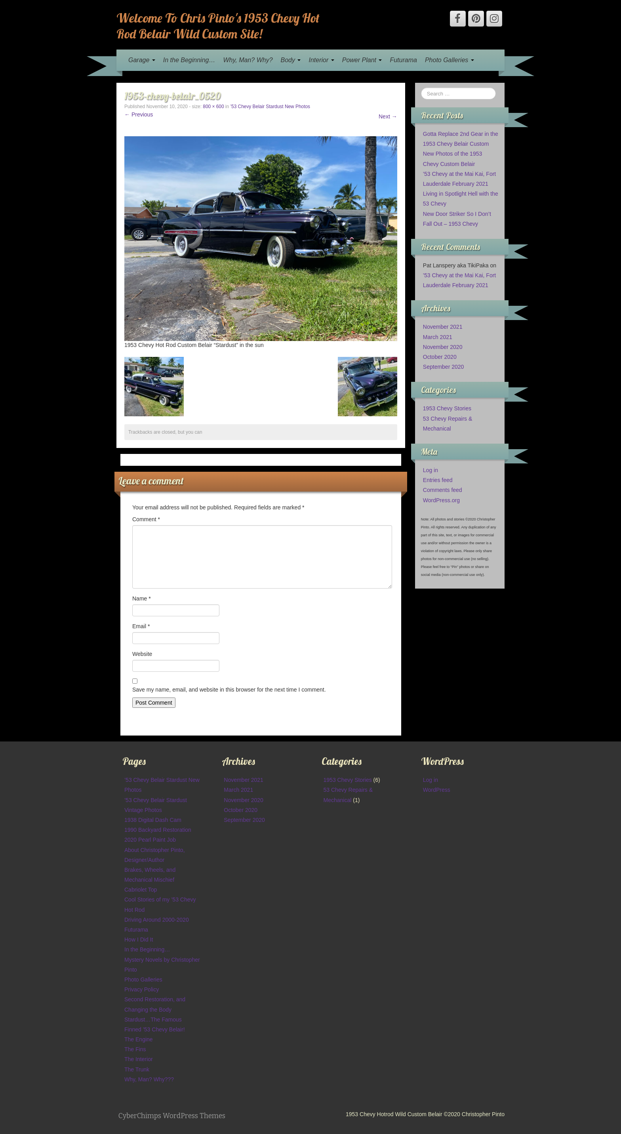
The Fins (135, 1049)
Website (142, 654)
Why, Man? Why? (247, 60)
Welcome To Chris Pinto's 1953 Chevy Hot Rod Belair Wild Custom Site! (218, 26)
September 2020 (443, 367)
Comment (146, 519)
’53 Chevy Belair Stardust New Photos (270, 106)
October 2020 (440, 357)
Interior (321, 60)
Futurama (403, 60)
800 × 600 (213, 106)
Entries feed (438, 480)
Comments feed (442, 490)
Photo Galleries (449, 60)
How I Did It (138, 939)
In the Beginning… (189, 60)
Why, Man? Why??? (149, 1079)
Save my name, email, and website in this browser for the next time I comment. (229, 689)
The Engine (138, 1039)
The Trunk (136, 1069)
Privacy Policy (141, 989)
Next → (388, 116)
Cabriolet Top (140, 889)
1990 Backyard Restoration (157, 830)
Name (141, 598)
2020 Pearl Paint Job (150, 840)
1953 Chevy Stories (447, 408)
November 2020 (443, 347)
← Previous (138, 114)
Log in (430, 470)
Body (291, 60)
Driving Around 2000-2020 (156, 920)
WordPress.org (441, 500)
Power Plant (362, 60)
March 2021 (437, 337)
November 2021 (443, 327)
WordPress (436, 790)
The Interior (138, 1059)
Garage (141, 60)
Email (141, 626)
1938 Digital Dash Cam (152, 820)
